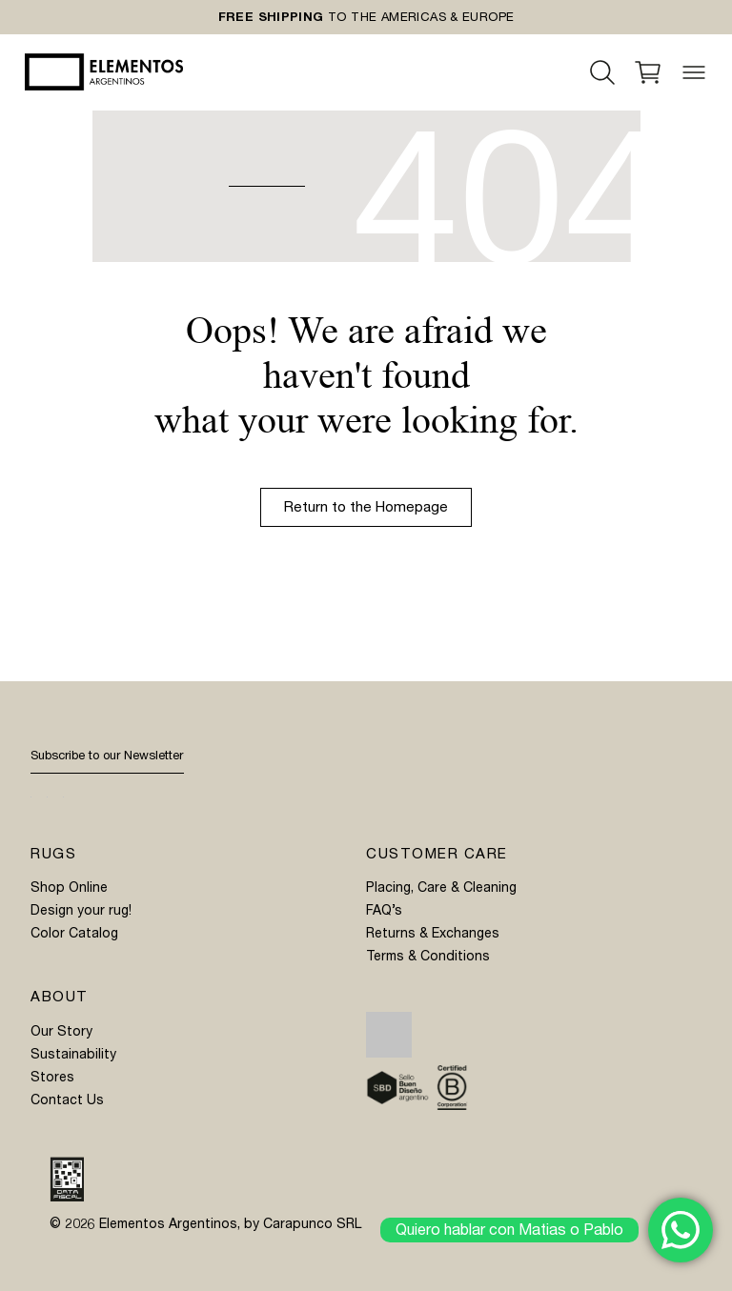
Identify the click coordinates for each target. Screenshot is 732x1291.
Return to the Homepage (366, 506)
